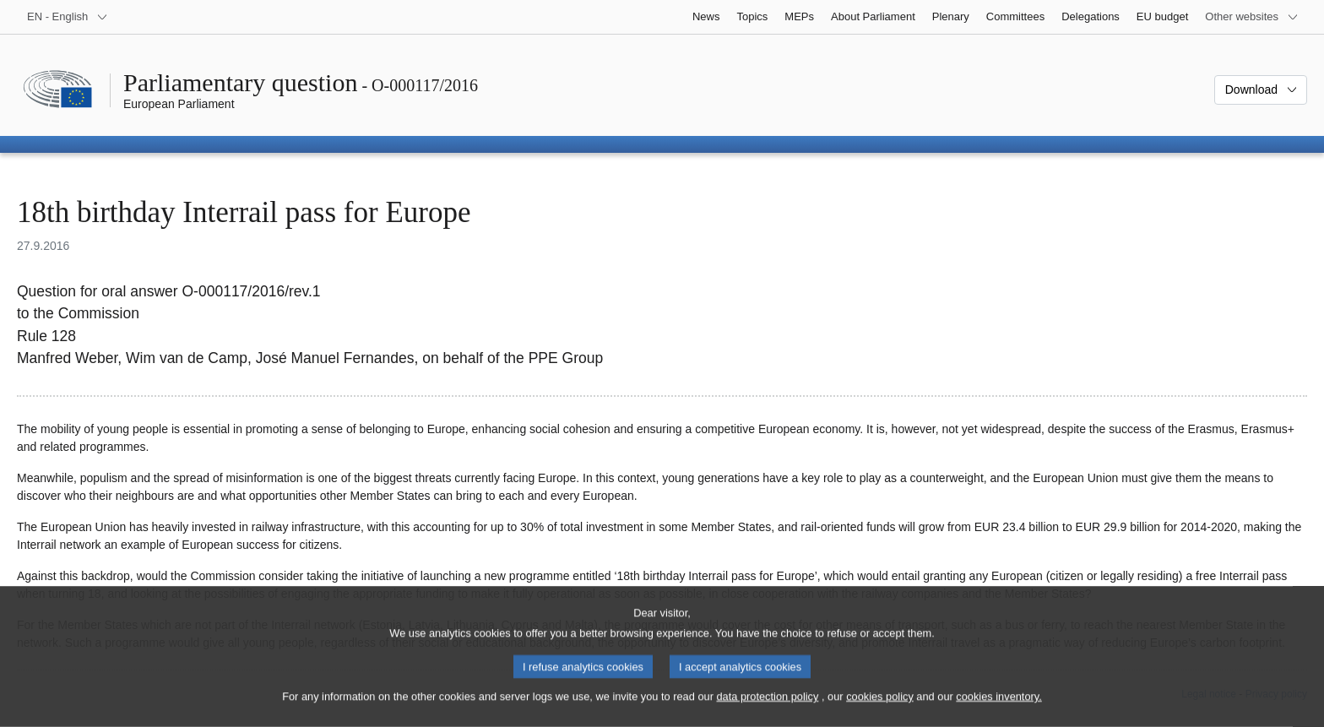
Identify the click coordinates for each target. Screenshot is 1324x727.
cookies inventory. (998, 712)
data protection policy (767, 712)
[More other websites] (1251, 17)
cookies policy (880, 712)
